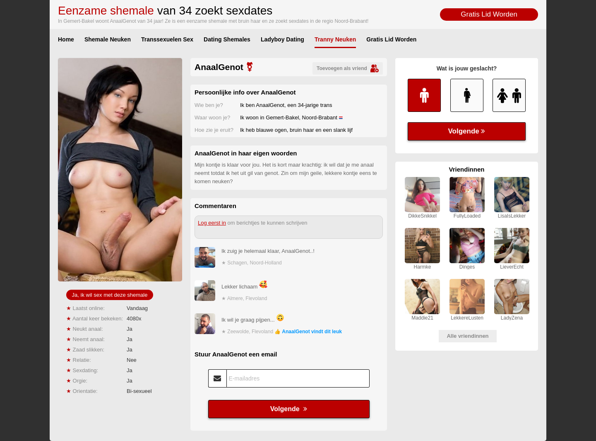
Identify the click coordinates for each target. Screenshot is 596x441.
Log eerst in (212, 223)
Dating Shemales (227, 39)
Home (66, 39)
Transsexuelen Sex (167, 39)
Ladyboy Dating (282, 39)
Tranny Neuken (335, 39)
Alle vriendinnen (467, 336)
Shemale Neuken (107, 39)
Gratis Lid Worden (489, 14)
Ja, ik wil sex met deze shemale (110, 295)
